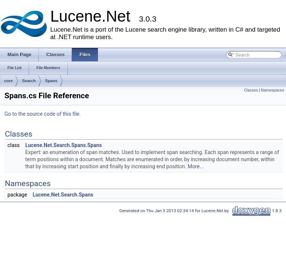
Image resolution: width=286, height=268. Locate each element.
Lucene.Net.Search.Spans (63, 195)
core (8, 81)
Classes (251, 90)
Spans (51, 81)
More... (196, 166)
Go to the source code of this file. (42, 114)
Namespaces (272, 90)
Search (29, 81)
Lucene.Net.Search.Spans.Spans (63, 145)
